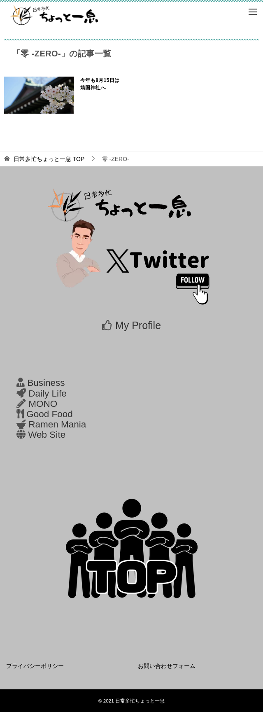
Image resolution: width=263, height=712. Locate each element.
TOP (49, 159)
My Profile (138, 325)
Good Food (49, 414)
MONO (42, 404)
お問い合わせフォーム (167, 666)
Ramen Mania (57, 424)
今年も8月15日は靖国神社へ (100, 84)
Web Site (46, 435)
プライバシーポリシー (35, 666)
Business (46, 383)
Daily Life (47, 393)
